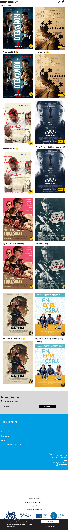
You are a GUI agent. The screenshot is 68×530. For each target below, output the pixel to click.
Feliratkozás (47, 406)
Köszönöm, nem (50, 526)
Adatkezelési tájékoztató (34, 509)
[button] (60, 2)
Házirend (4, 440)
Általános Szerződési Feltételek (34, 502)
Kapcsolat (5, 436)
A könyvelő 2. (9, 52)
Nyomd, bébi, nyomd (12, 243)
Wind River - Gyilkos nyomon (49, 147)
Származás (40, 52)
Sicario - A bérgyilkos (12, 338)
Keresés (55, 2)
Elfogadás (50, 521)
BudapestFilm (34, 506)
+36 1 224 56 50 (61, 456)
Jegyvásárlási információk (11, 444)
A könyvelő (40, 243)
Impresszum (5, 432)
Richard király (9, 148)
